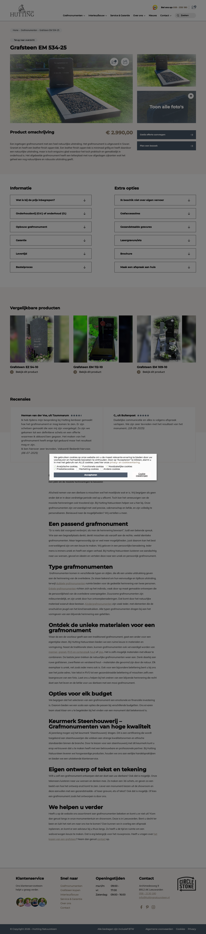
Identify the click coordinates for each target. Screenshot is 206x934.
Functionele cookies (93, 466)
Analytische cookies (67, 466)
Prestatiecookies (65, 469)
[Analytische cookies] (55, 466)
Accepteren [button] (90, 475)
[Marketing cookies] (77, 469)
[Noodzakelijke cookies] (107, 466)
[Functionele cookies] (81, 466)
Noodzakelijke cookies (120, 466)
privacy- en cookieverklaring (125, 462)
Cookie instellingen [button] (142, 475)
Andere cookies (112, 469)
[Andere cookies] (102, 469)
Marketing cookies (89, 469)
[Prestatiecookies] (55, 469)
